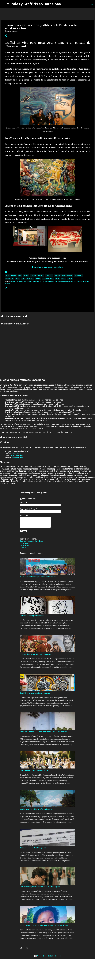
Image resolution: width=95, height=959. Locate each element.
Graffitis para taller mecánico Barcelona (35, 693)
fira (23, 278)
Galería (23, 547)
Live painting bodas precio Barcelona (34, 770)
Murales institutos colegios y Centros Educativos (38, 577)
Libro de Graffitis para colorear (32, 615)
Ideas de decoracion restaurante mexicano (36, 654)
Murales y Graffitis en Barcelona (33, 4)
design (33, 275)
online (38, 278)
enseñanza (79, 275)
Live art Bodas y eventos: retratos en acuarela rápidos (40, 887)
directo (49, 275)
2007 (7, 275)
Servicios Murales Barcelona (31, 541)
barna (13, 275)
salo (63, 278)
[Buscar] (91, 4)
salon (70, 278)
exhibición (9, 278)
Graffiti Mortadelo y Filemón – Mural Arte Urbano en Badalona (43, 732)
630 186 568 (18, 453)
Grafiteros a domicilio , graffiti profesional (36, 809)
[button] (6, 35)
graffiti (30, 278)
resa (57, 278)
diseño (57, 275)
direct (40, 275)
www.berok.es (17, 457)
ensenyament (67, 275)
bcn (19, 275)
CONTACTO (24, 545)
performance (48, 278)
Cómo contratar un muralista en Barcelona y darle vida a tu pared (44, 925)
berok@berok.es (16, 455)
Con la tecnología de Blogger (47, 956)
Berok (26, 275)
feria (17, 278)
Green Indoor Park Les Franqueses (33, 848)
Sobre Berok (25, 543)
